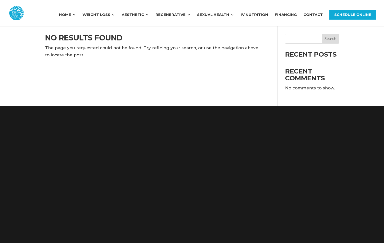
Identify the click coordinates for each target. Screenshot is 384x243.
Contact (313, 15)
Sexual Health (213, 15)
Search (330, 38)
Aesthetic (133, 15)
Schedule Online (352, 14)
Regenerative (171, 15)
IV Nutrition (254, 15)
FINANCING (286, 15)
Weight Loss (96, 15)
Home (65, 15)
